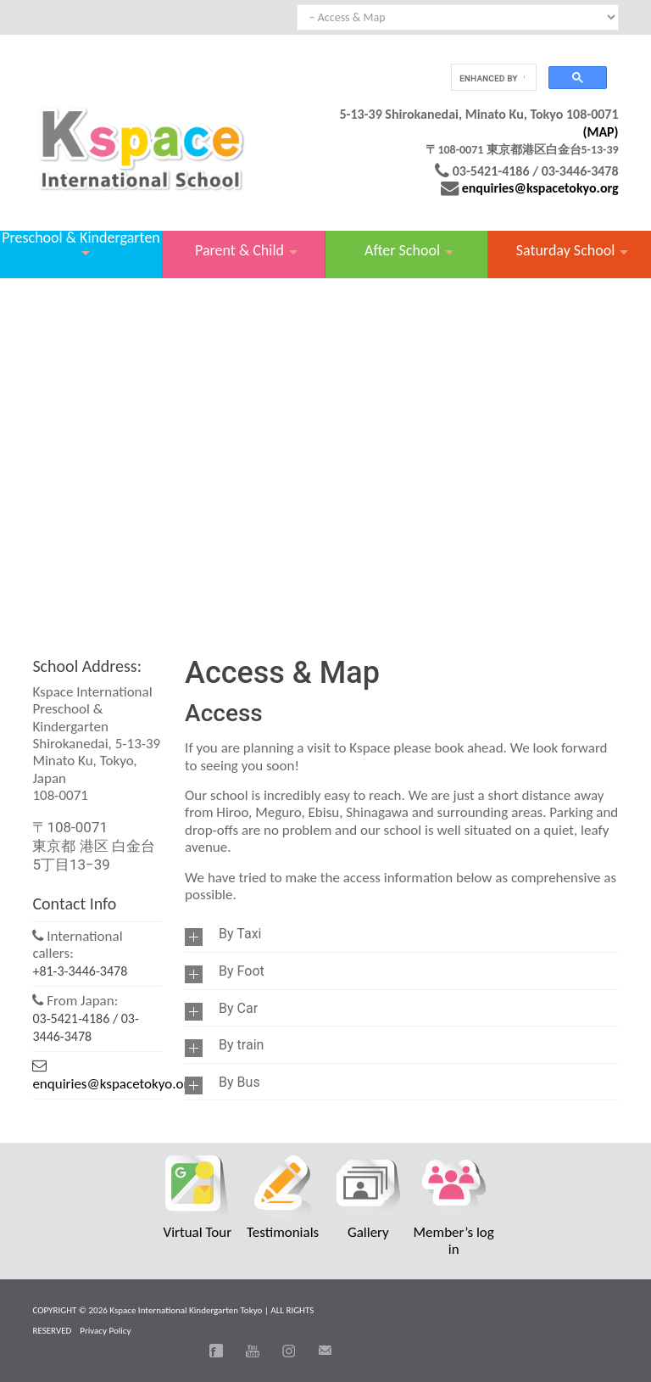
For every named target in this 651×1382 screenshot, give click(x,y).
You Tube (252, 1350)
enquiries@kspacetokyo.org (540, 188)
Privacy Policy (105, 1330)
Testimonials (283, 1232)
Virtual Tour (198, 1232)
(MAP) (600, 132)
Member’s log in (454, 1240)
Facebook (216, 1350)
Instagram (289, 1350)
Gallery (368, 1232)
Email (325, 1350)
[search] (492, 78)
